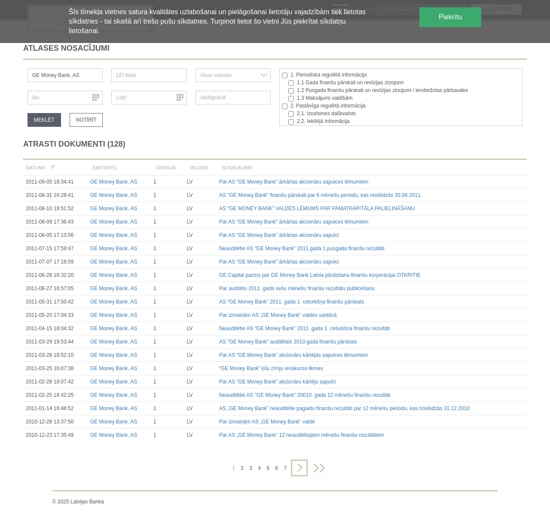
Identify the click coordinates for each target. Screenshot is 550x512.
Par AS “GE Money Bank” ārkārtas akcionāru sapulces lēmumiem (293, 182)
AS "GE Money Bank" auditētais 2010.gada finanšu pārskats (288, 342)
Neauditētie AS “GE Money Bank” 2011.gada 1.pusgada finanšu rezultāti (302, 248)
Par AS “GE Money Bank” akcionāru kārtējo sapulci (277, 382)
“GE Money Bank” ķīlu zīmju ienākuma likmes (271, 368)
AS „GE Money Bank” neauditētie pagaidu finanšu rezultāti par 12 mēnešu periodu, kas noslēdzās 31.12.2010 (344, 408)
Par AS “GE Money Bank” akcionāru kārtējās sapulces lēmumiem (293, 355)
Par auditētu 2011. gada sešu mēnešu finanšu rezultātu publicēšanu (297, 288)
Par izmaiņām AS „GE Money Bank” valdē (267, 422)
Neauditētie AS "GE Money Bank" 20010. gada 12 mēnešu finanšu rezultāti (305, 395)
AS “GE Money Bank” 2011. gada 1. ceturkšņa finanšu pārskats (291, 302)
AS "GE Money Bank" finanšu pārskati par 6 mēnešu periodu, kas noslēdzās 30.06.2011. (320, 195)
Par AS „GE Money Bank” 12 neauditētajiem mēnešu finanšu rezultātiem (301, 435)
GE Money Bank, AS (113, 182)
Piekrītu (450, 17)
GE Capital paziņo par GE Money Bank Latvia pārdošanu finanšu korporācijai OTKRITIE (320, 275)
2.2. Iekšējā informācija (319, 121)
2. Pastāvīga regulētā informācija (324, 106)
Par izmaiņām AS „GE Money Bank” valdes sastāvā (277, 315)
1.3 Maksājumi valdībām (320, 98)
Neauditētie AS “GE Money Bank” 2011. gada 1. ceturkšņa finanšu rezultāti (304, 328)
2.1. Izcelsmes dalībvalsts (322, 113)
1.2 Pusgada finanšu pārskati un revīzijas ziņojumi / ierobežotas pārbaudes (378, 90)
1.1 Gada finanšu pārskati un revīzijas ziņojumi (345, 83)
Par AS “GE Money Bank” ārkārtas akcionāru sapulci (279, 235)
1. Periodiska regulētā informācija (324, 75)
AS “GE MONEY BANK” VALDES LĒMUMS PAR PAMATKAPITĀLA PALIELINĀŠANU (317, 208)
